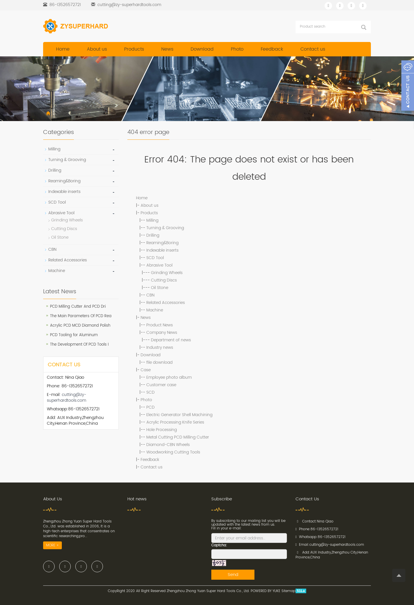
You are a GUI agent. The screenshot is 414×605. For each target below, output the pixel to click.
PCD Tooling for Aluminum (74, 335)
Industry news (159, 347)
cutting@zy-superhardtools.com (129, 4)
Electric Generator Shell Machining (179, 414)
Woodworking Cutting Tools (173, 452)
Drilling (152, 235)
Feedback (272, 49)
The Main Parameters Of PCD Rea (81, 316)
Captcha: (219, 545)
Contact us (312, 49)
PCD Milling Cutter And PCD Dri (78, 307)
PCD (150, 407)
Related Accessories (165, 302)
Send (233, 574)
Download (202, 49)
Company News (161, 332)
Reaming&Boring (162, 243)
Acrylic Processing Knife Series (175, 422)
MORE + (52, 545)
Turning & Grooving (165, 228)
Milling (152, 220)
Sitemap (288, 591)
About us (97, 49)
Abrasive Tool (159, 265)
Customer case (161, 385)
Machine (154, 310)
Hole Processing (161, 429)
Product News (159, 325)
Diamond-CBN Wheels (168, 444)
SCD (150, 392)
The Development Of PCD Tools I (79, 345)
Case (146, 370)
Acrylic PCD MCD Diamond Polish (80, 326)
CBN (150, 295)
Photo (237, 49)
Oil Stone (159, 287)
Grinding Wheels (167, 272)
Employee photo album (169, 377)
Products (134, 49)
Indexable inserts (162, 250)
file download (159, 362)
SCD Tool (155, 257)
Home (63, 49)
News (167, 49)
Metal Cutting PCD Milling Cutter (177, 437)
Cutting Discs (164, 280)
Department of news (171, 340)
